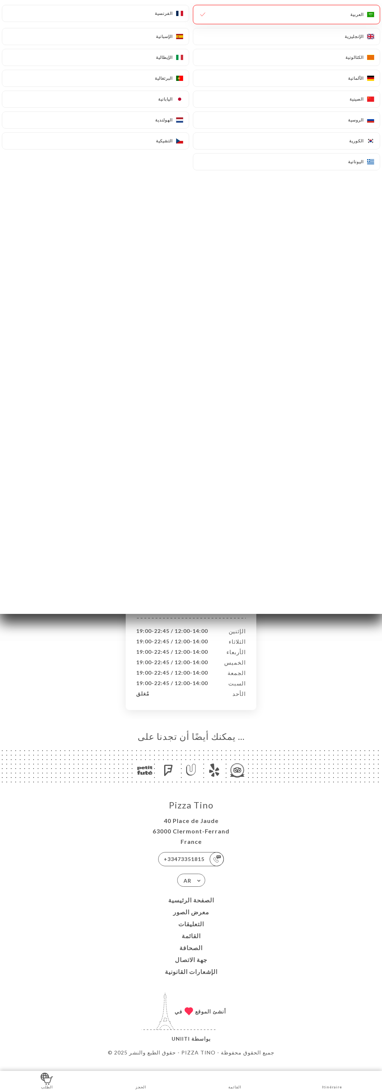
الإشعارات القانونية (191, 979)
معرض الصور (191, 919)
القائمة (191, 943)
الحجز (141, 1080)
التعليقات (191, 931)
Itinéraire (332, 1080)
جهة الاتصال (191, 967)
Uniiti (181, 1046)
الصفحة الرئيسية (191, 907)
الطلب (47, 1080)
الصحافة (191, 955)
